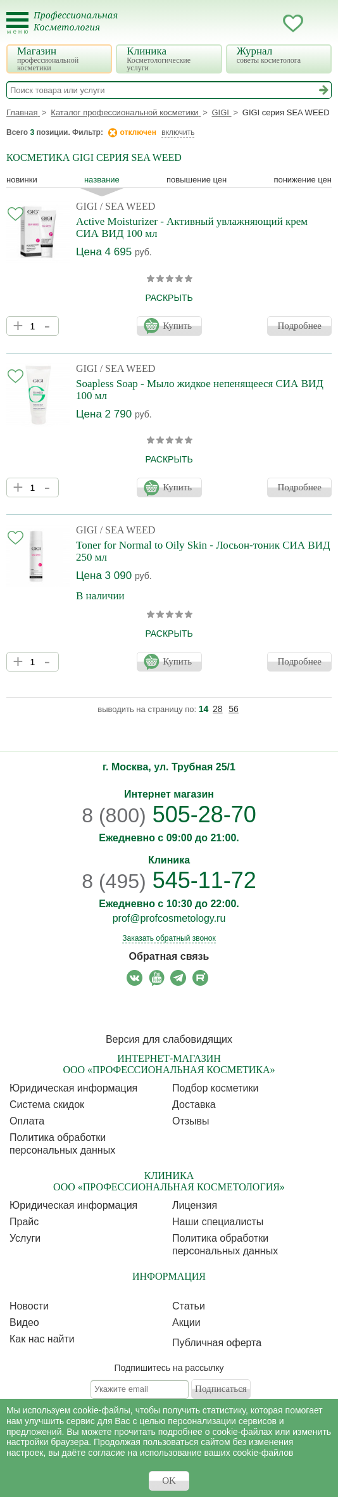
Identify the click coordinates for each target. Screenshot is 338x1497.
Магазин (60, 58)
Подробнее (299, 326)
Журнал (280, 55)
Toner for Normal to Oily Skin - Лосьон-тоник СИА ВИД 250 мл (203, 551)
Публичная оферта (216, 1342)
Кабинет (268, 23)
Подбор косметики (215, 1088)
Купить (177, 326)
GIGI (86, 206)
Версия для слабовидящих (169, 1039)
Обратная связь (169, 956)
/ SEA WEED (128, 206)
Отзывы (191, 1121)
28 (218, 709)
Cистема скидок (46, 1104)
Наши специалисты (217, 1221)
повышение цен (196, 179)
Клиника (170, 58)
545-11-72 (169, 880)
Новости (29, 1306)
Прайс (24, 1221)
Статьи (188, 1306)
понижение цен (302, 179)
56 (233, 709)
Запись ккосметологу (242, 23)
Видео (24, 1322)
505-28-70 (169, 814)
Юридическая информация (73, 1088)
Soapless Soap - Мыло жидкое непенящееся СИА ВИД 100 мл (199, 390)
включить (177, 132)
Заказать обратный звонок (168, 938)
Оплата (26, 1121)
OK (169, 1480)
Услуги (25, 1238)
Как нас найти (42, 1339)
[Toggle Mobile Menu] (17, 23)
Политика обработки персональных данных (62, 1144)
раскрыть (168, 298)
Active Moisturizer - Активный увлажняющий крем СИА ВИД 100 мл (192, 227)
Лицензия (194, 1205)
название (102, 179)
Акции (186, 1322)
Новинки (21, 179)
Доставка (194, 1104)
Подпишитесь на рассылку (169, 1368)
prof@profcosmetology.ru (169, 918)
